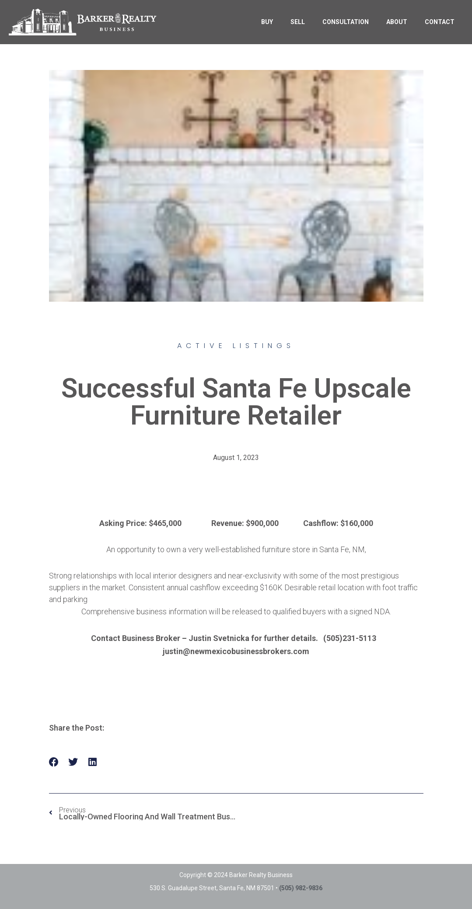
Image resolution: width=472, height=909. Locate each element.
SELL (297, 21)
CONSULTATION (345, 21)
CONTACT (440, 21)
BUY (267, 21)
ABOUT (396, 21)
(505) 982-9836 (300, 888)
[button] (54, 762)
